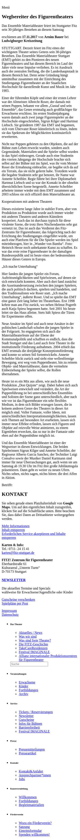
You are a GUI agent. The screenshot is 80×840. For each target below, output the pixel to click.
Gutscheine (26, 720)
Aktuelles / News (30, 632)
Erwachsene (27, 682)
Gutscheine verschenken (18, 599)
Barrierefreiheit (29, 727)
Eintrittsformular (30, 830)
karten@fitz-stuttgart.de (18, 552)
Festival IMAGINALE (34, 652)
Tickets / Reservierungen (36, 712)
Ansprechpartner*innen (35, 775)
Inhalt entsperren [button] (13, 530)
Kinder (23, 686)
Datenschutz (10, 614)
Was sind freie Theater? (35, 640)
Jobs (22, 779)
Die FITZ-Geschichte (33, 644)
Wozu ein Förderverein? (35, 823)
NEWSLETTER (14, 580)
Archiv (23, 694)
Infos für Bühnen (30, 723)
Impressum (9, 611)
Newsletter (26, 716)
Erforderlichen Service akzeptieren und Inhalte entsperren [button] (33, 535)
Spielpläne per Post (15, 603)
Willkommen (28, 797)
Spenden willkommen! (34, 834)
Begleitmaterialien (31, 805)
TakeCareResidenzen (33, 648)
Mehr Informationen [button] (15, 526)
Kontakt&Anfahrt (31, 771)
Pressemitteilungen (32, 749)
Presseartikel (27, 753)
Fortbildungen (28, 690)
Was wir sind (27, 636)
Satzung (24, 827)
